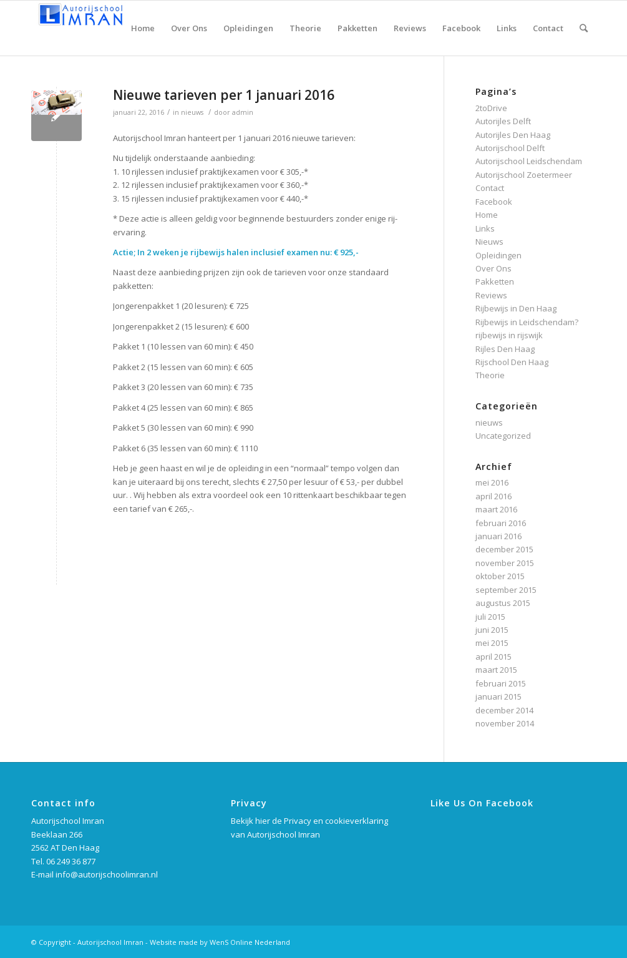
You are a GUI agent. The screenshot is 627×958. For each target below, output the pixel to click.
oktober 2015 (500, 576)
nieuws (192, 112)
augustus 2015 (502, 603)
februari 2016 (500, 523)
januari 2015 (498, 696)
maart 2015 (496, 669)
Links (485, 228)
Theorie (490, 375)
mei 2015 (491, 642)
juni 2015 (491, 629)
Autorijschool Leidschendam (528, 161)
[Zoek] (583, 28)
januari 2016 (498, 536)
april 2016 (493, 496)
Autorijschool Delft (510, 148)
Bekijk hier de (257, 820)
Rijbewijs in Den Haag (516, 308)
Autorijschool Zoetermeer (523, 174)
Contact (489, 187)
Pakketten (494, 281)
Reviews (491, 295)
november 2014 (504, 723)
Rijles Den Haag (505, 348)
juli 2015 (490, 616)
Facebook (493, 201)
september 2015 (506, 589)
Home (486, 214)
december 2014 (504, 710)
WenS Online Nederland (250, 942)
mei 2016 (491, 482)
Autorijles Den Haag (512, 134)
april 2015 (493, 656)
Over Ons (493, 268)
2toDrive (491, 108)
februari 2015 (500, 683)
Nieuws (489, 241)
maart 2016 (496, 509)
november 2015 (504, 563)
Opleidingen (498, 255)
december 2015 (504, 549)
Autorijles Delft (503, 121)
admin (242, 112)
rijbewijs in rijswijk (509, 335)
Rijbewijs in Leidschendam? (526, 322)
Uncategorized (503, 435)
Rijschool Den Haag (511, 362)
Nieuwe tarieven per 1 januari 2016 (223, 95)
